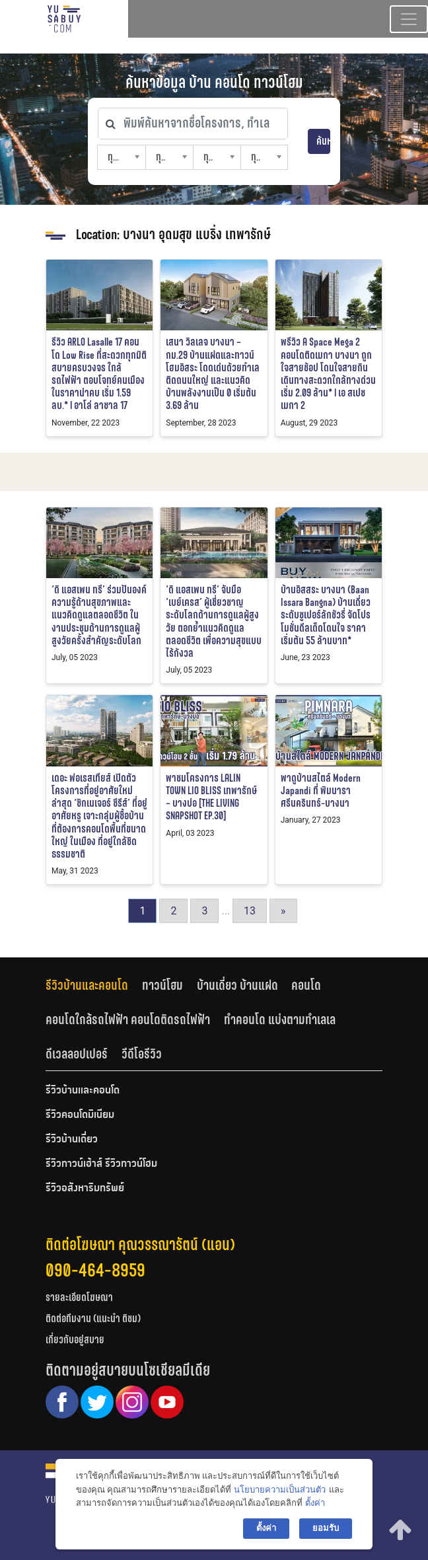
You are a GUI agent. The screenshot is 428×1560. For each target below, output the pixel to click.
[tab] (94, 985)
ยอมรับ (325, 1528)
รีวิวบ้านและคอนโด (87, 985)
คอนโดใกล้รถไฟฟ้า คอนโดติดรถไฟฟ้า (128, 1019)
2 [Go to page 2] (173, 911)
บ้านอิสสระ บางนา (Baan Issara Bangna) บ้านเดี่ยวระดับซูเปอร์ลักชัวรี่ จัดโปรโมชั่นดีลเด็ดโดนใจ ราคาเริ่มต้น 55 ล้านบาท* (326, 615)
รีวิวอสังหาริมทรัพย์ (85, 1188)
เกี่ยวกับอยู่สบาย (75, 1339)
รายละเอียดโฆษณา (79, 1297)
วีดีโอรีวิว (142, 1054)
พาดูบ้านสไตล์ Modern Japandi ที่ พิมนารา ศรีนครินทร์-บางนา (321, 790)
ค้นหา (323, 141)
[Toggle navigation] (409, 19)
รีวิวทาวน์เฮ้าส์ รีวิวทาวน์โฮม (101, 1164)
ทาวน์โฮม (162, 985)
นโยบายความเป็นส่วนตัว (280, 1490)
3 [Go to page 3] (204, 911)
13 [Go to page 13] (250, 911)
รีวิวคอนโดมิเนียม (80, 1115)
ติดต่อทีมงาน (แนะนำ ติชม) (93, 1318)
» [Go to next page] (283, 911)
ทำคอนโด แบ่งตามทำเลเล (280, 1019)
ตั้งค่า (315, 1503)
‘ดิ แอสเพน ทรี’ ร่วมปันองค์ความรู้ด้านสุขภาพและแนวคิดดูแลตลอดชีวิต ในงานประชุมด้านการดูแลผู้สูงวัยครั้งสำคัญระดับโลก (99, 615)
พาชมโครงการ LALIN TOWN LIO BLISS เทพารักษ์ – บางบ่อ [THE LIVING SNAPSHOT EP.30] (211, 797)
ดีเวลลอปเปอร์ (77, 1054)
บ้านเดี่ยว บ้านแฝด (237, 985)
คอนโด (306, 985)
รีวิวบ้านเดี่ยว (72, 1139)
